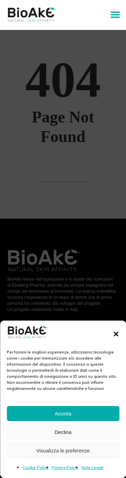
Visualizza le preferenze (63, 450)
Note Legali (92, 467)
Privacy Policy (65, 467)
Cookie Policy (35, 467)
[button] (116, 334)
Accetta (62, 413)
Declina (62, 432)
